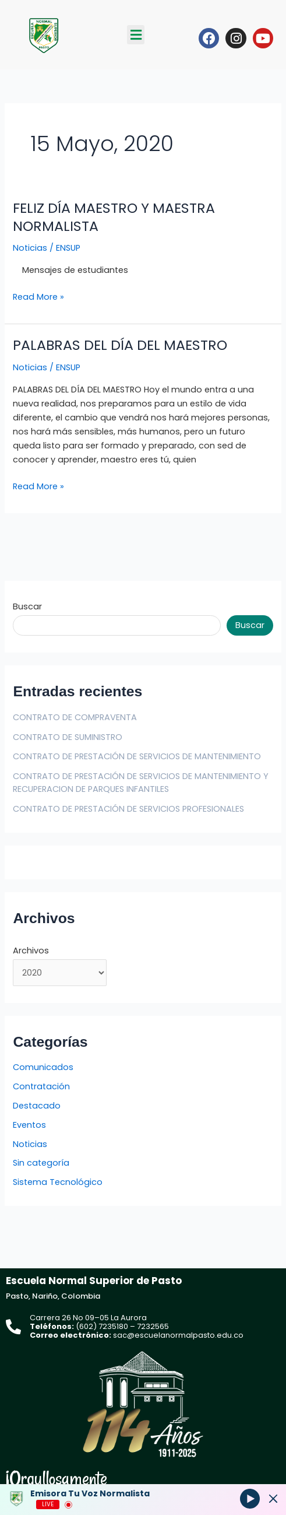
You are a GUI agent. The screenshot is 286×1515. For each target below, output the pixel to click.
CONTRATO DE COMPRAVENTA (75, 717)
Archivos (31, 950)
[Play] (250, 1498)
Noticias (30, 248)
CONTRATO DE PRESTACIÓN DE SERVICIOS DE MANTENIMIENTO (137, 756)
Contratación (41, 1086)
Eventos (29, 1125)
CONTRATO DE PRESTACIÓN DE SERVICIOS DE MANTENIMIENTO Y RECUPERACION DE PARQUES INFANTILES (141, 782)
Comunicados (43, 1067)
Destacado (37, 1105)
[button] (135, 34)
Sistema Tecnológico (58, 1182)
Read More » (38, 296)
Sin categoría (41, 1163)
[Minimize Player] (273, 1499)
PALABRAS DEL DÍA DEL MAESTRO (120, 345)
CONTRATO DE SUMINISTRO (67, 737)
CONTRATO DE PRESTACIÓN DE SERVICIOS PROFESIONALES (128, 809)
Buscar (27, 606)
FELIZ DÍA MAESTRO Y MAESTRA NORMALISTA (114, 217)
